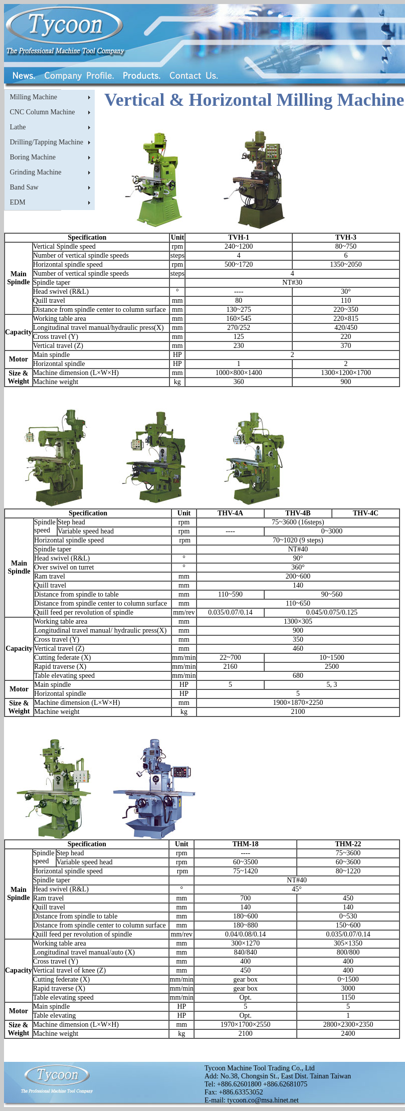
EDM (18, 202)
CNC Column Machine (42, 112)
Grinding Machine (36, 172)
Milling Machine (34, 97)
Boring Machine (33, 157)
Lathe (18, 127)
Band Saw (24, 187)
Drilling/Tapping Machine (46, 142)
